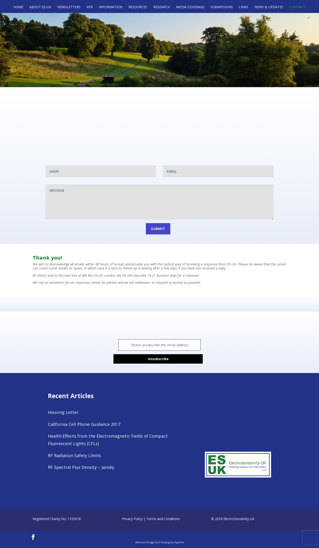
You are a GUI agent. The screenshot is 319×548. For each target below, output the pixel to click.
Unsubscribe (158, 359)
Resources (137, 7)
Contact (297, 7)
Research (161, 7)
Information (110, 7)
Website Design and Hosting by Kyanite (159, 542)
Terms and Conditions (163, 519)
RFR (90, 7)
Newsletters (69, 7)
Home (18, 7)
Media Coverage (190, 7)
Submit (158, 228)
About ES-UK (40, 7)
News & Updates (268, 7)
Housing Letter (63, 412)
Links (243, 7)
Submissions (221, 7)
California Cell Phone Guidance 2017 (84, 424)
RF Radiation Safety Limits (74, 455)
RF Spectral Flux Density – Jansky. (81, 467)
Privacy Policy (132, 519)
